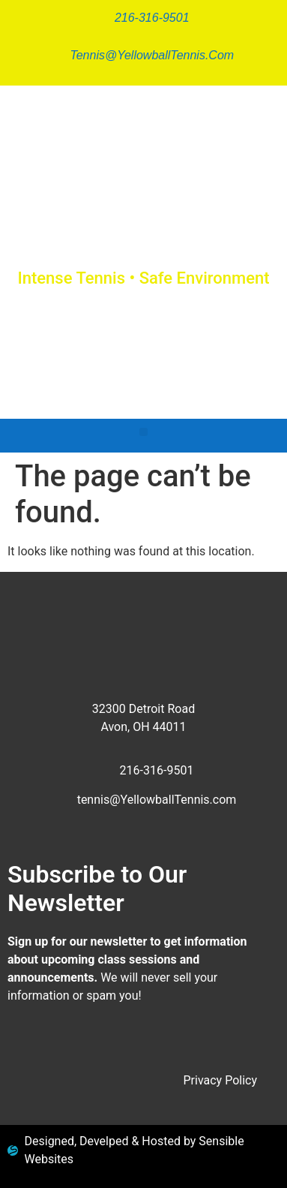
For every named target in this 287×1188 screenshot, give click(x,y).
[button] (143, 432)
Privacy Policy (221, 1080)
